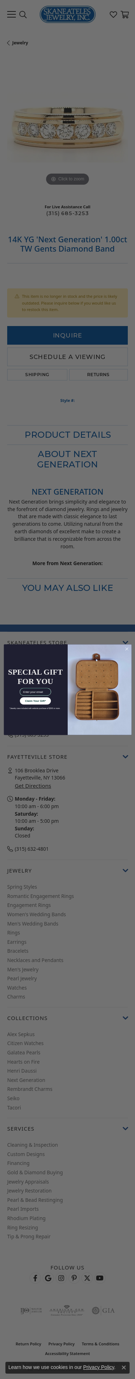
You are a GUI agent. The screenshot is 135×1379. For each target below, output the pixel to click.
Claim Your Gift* (35, 701)
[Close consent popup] (124, 1367)
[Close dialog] (126, 649)
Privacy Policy (98, 1367)
